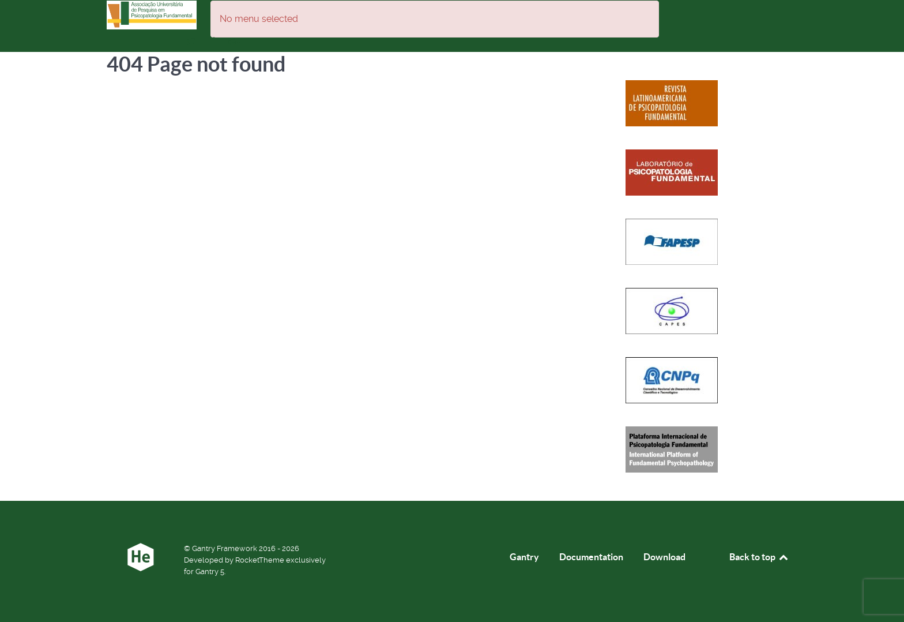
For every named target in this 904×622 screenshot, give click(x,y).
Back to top (759, 557)
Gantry (524, 557)
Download (664, 557)
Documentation (591, 557)
